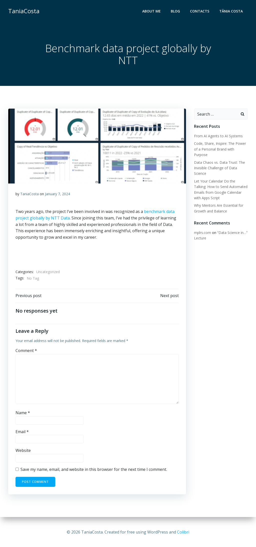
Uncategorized (48, 272)
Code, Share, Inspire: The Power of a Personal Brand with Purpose (220, 149)
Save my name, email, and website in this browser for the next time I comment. (93, 470)
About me (151, 11)
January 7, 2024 (57, 194)
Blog (175, 11)
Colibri (183, 532)
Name (23, 413)
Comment (26, 351)
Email (22, 432)
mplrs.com (202, 232)
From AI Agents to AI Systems (218, 136)
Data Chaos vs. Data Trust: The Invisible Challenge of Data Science (219, 168)
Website (23, 451)
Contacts (200, 11)
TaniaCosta (29, 194)
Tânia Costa (231, 11)
